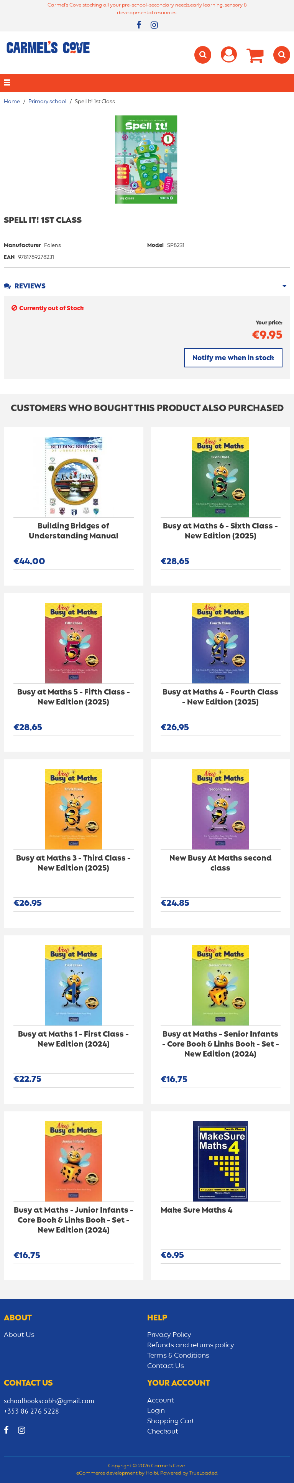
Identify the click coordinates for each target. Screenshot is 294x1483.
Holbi (152, 1473)
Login (156, 1411)
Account (160, 1400)
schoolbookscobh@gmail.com (49, 1400)
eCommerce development (107, 1473)
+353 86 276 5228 (31, 1411)
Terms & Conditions (178, 1355)
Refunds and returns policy (190, 1345)
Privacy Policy (169, 1335)
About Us (19, 1335)
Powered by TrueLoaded (189, 1473)
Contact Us (165, 1366)
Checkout (162, 1431)
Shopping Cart (170, 1421)
